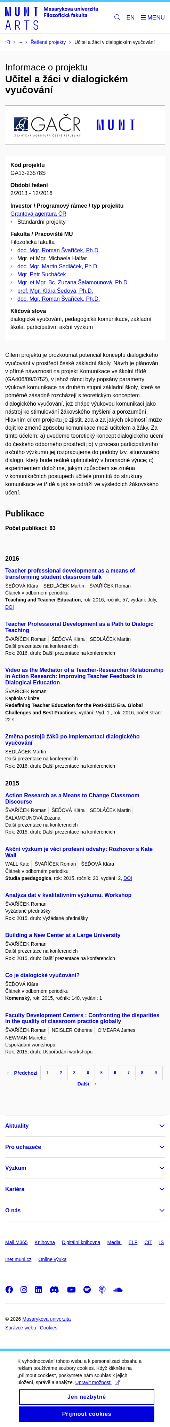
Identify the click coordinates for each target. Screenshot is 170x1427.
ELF (133, 1242)
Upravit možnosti (97, 1390)
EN (131, 17)
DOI (9, 607)
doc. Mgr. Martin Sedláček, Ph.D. (58, 266)
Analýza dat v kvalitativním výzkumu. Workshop (68, 895)
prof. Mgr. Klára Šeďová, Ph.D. (55, 291)
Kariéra (14, 1189)
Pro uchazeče (23, 1147)
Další (87, 1084)
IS (161, 1242)
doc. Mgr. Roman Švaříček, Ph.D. (58, 250)
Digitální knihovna (81, 1242)
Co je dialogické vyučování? (42, 975)
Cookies (49, 1327)
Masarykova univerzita (46, 1319)
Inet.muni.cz (18, 1259)
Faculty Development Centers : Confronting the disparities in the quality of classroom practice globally (82, 1018)
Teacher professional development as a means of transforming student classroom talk (70, 574)
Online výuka (52, 1259)
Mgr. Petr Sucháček (41, 274)
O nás (13, 1210)
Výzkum (15, 1168)
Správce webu (20, 1327)
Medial (114, 1242)
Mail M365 (16, 1242)
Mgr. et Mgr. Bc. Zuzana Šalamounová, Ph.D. (73, 282)
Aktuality (17, 1126)
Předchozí (22, 1073)
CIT (148, 1242)
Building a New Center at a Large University (63, 935)
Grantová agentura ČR (38, 214)
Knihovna (45, 1242)
